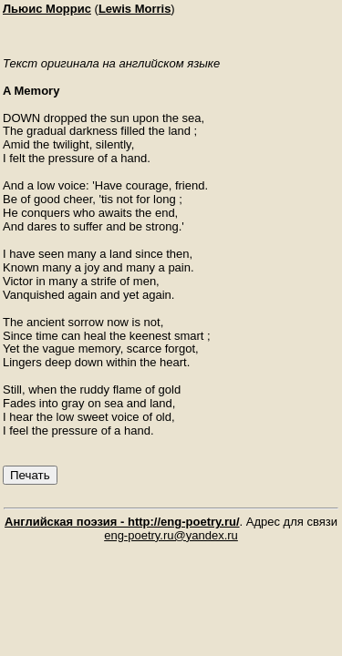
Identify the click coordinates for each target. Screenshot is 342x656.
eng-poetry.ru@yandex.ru (171, 535)
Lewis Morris (134, 8)
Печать (30, 475)
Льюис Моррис (47, 8)
